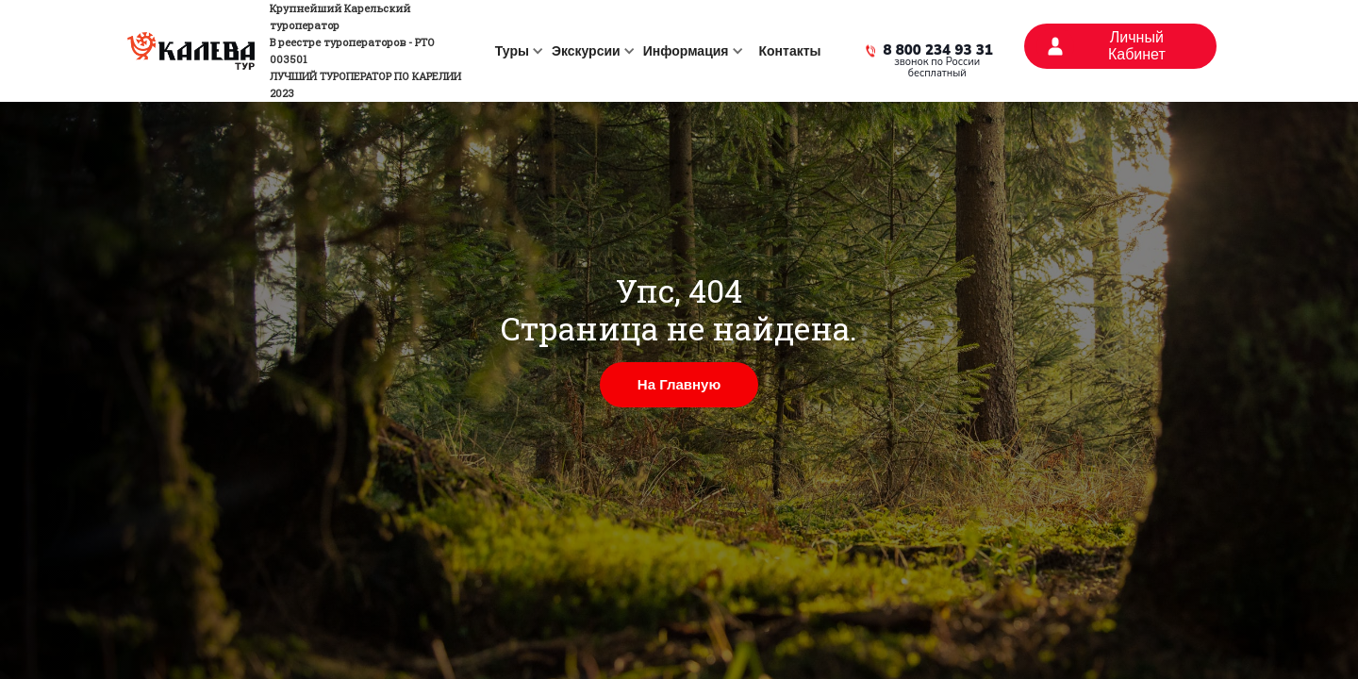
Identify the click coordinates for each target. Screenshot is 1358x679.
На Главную (679, 384)
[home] (300, 51)
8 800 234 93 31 (938, 51)
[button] (516, 51)
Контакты (790, 50)
